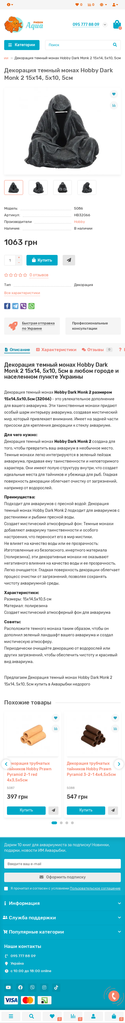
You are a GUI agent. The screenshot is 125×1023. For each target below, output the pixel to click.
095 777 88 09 (23, 956)
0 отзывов (39, 275)
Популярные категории (62, 931)
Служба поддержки (62, 917)
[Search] (83, 45)
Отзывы (97, 349)
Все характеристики (22, 293)
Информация (62, 903)
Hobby (79, 222)
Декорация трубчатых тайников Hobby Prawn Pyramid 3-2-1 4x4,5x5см (91, 769)
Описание (17, 349)
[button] (54, 822)
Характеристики (56, 349)
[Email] (62, 863)
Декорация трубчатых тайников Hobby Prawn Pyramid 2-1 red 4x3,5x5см (29, 772)
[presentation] (6, 764)
